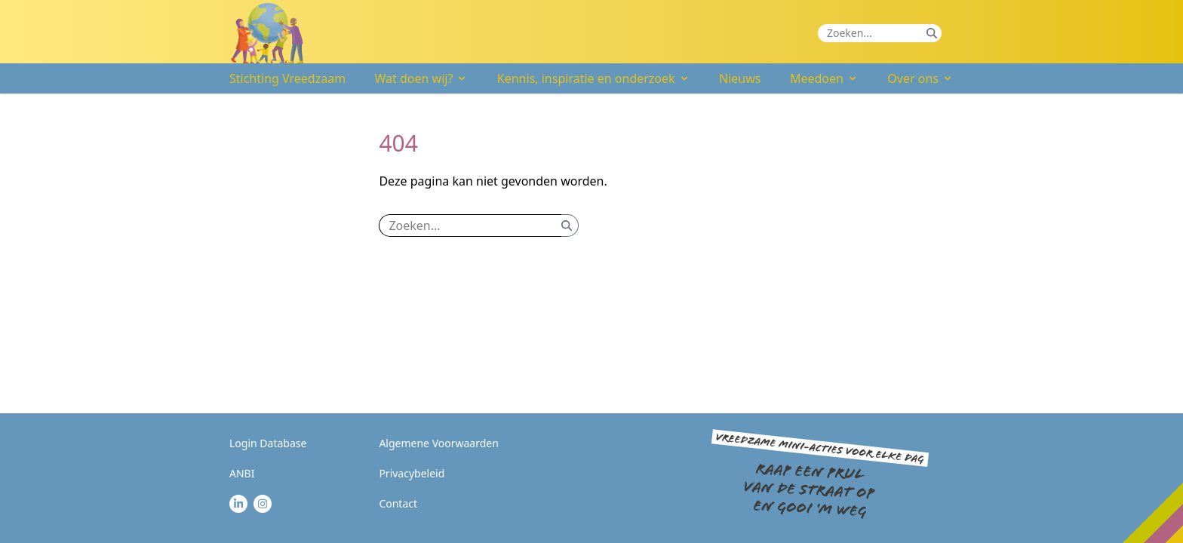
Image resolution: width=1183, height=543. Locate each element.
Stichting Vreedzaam (287, 78)
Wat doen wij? (422, 78)
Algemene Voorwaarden (438, 443)
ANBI (241, 473)
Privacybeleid (411, 473)
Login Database (267, 443)
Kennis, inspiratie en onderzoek (593, 78)
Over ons (920, 78)
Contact (398, 503)
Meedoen (824, 78)
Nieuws (739, 78)
